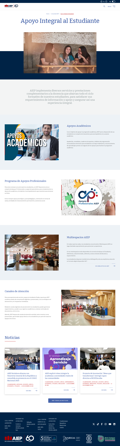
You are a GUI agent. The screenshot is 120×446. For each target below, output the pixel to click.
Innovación (93, 389)
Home (47, 14)
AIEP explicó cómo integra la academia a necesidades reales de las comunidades (59, 381)
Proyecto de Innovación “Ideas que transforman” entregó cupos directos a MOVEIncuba (97, 381)
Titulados (17, 391)
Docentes (25, 389)
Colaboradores (11, 389)
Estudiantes (10, 391)
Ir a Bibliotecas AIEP (105, 271)
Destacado (19, 389)
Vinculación (61, 389)
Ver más (31, 396)
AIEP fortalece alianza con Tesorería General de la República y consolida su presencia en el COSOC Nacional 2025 (22, 382)
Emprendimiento (69, 387)
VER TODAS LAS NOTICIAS (60, 406)
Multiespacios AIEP (78, 242)
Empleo (31, 389)
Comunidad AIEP (55, 14)
